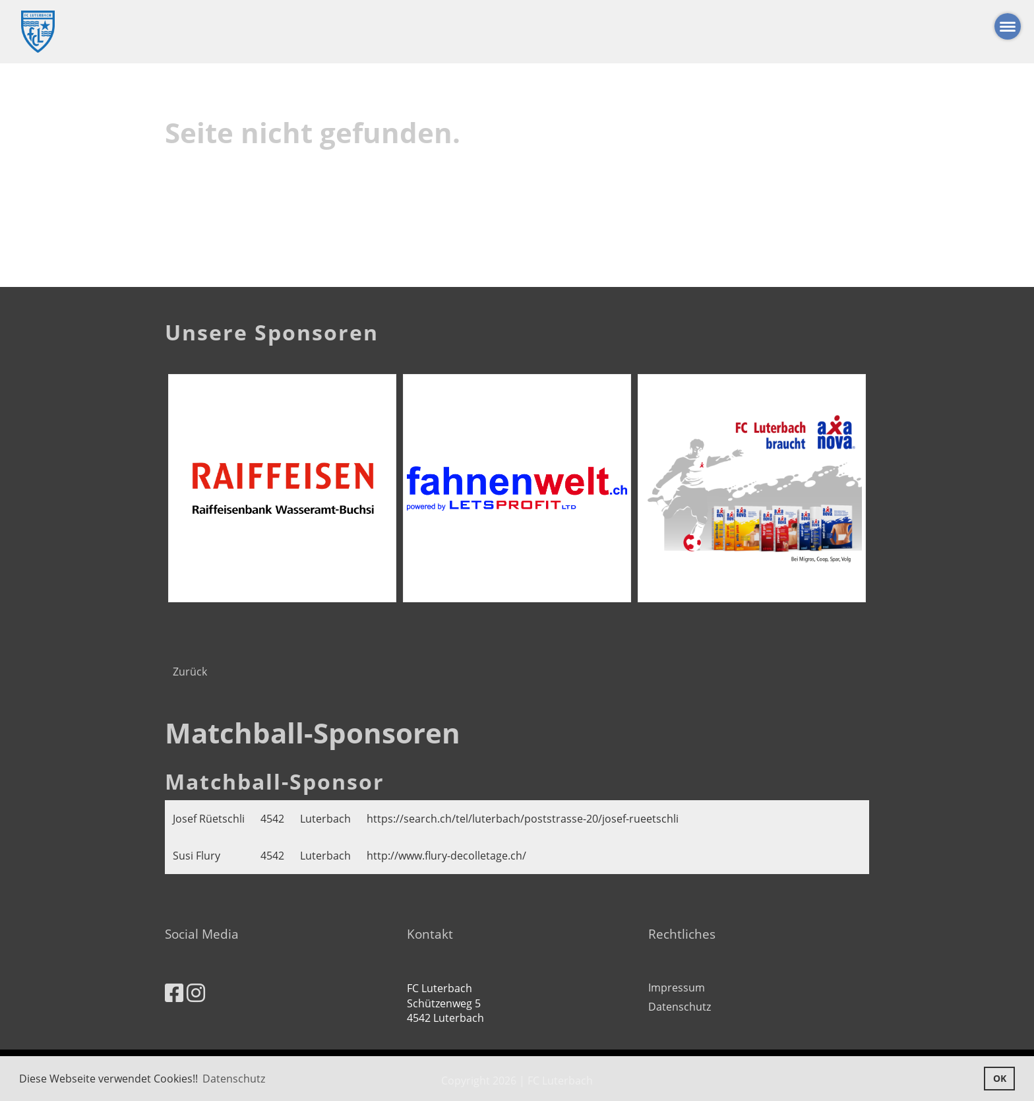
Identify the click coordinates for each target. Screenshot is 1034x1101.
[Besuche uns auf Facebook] (174, 992)
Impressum (676, 987)
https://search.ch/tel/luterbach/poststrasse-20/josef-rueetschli (523, 818)
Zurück (190, 671)
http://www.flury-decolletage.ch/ (446, 855)
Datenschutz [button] (233, 1078)
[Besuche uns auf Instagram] (196, 992)
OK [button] (999, 1078)
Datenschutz (679, 1006)
